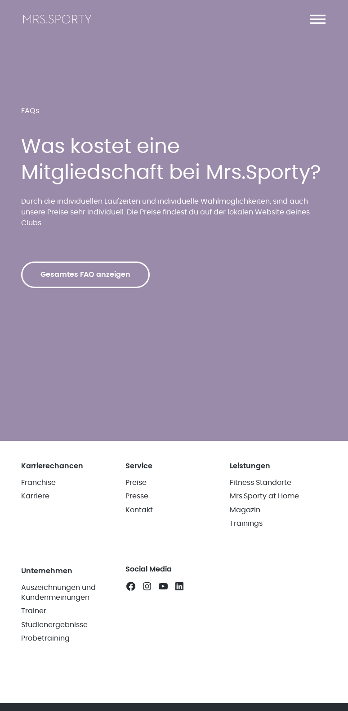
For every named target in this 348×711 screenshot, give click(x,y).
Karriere (35, 496)
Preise (136, 482)
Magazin (245, 510)
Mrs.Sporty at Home (264, 496)
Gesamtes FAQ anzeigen (85, 274)
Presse (136, 496)
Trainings (246, 523)
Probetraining (45, 638)
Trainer (33, 611)
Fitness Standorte (260, 482)
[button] (318, 19)
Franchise (38, 482)
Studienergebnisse (54, 624)
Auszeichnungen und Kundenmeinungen (58, 592)
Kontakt (139, 510)
